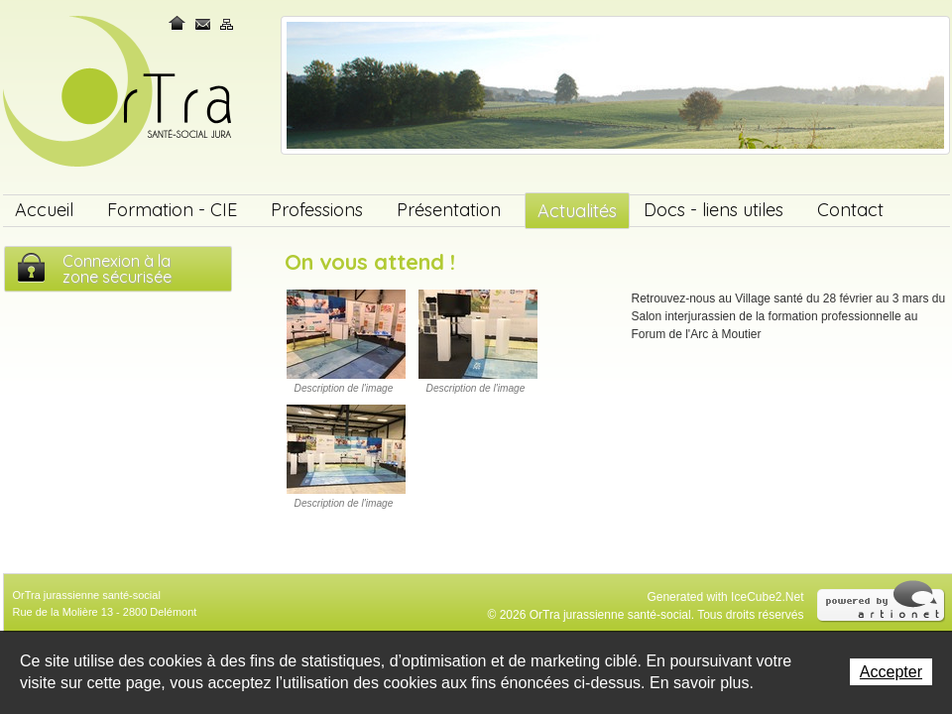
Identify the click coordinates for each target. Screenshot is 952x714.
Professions (317, 209)
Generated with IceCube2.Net (725, 597)
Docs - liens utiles (713, 209)
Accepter (891, 671)
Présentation (449, 209)
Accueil (44, 209)
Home (178, 23)
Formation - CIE (172, 209)
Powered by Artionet (881, 600)
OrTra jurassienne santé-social (119, 93)
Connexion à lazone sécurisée (117, 269)
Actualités (577, 210)
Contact (203, 23)
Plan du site (227, 23)
